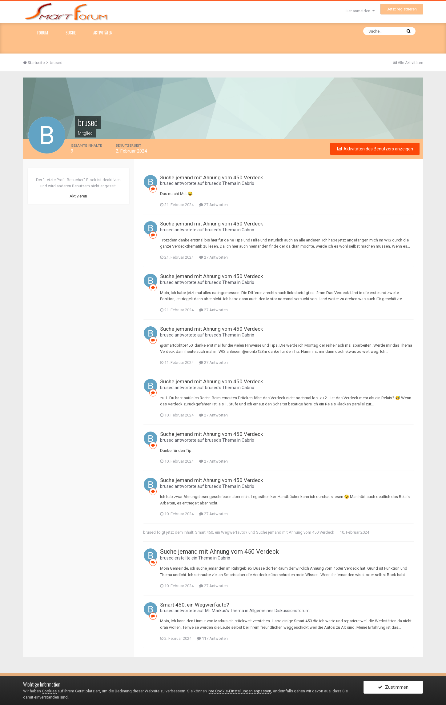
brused (167, 183)
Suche (71, 33)
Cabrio (248, 183)
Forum (42, 33)
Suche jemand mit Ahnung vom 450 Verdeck (211, 177)
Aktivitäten (102, 33)
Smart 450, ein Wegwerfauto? (221, 532)
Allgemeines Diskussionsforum (279, 610)
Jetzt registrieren (402, 9)
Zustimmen (393, 687)
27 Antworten (213, 204)
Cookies (49, 691)
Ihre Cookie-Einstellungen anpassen (239, 691)
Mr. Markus (215, 610)
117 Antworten (212, 638)
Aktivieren (78, 196)
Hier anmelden (360, 11)
